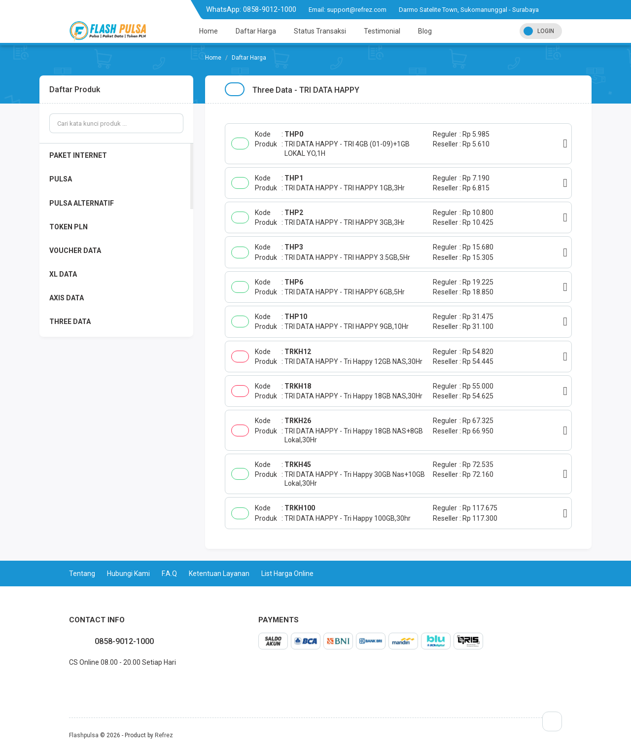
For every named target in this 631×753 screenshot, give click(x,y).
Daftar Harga (256, 31)
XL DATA (63, 274)
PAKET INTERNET (78, 155)
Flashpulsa (84, 735)
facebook (69, 684)
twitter (77, 684)
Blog (425, 31)
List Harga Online (287, 573)
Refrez (164, 735)
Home (208, 31)
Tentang (82, 573)
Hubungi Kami (128, 573)
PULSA (60, 179)
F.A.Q (169, 573)
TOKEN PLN (68, 227)
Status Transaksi (320, 31)
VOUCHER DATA (75, 250)
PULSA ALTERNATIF (81, 203)
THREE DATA (70, 321)
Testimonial (382, 31)
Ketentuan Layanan (219, 573)
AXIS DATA (66, 298)
